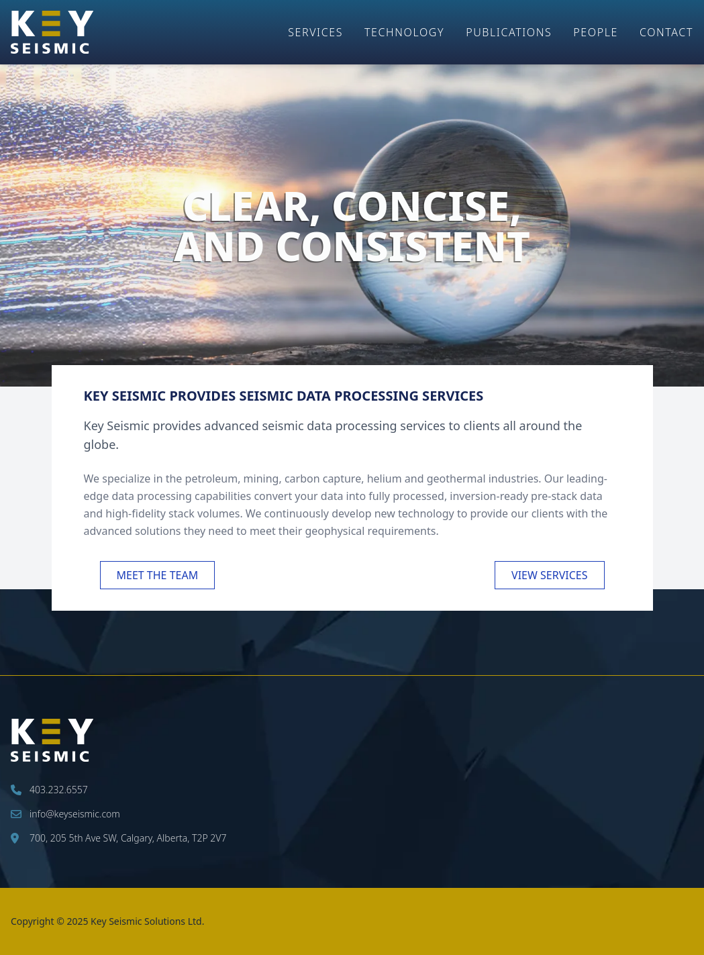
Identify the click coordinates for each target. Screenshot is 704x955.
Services (315, 32)
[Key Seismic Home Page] (52, 32)
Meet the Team (158, 575)
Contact (666, 32)
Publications (509, 32)
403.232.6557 (49, 789)
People (595, 32)
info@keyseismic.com (65, 813)
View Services (549, 575)
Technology (404, 32)
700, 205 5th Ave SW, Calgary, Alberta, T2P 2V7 (118, 838)
